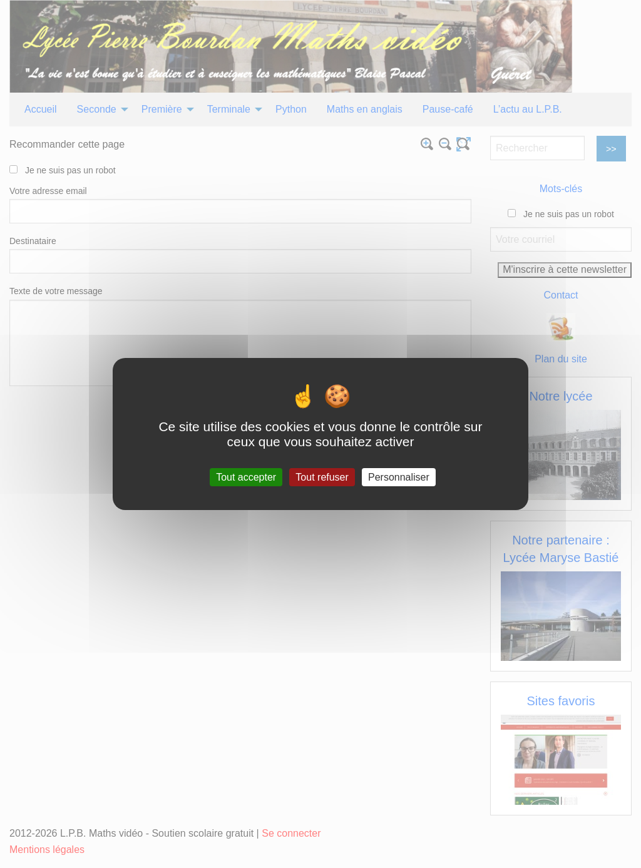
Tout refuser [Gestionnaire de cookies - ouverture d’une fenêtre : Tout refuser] (321, 477)
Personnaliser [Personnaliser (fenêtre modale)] (398, 477)
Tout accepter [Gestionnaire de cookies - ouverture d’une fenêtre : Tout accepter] (246, 477)
